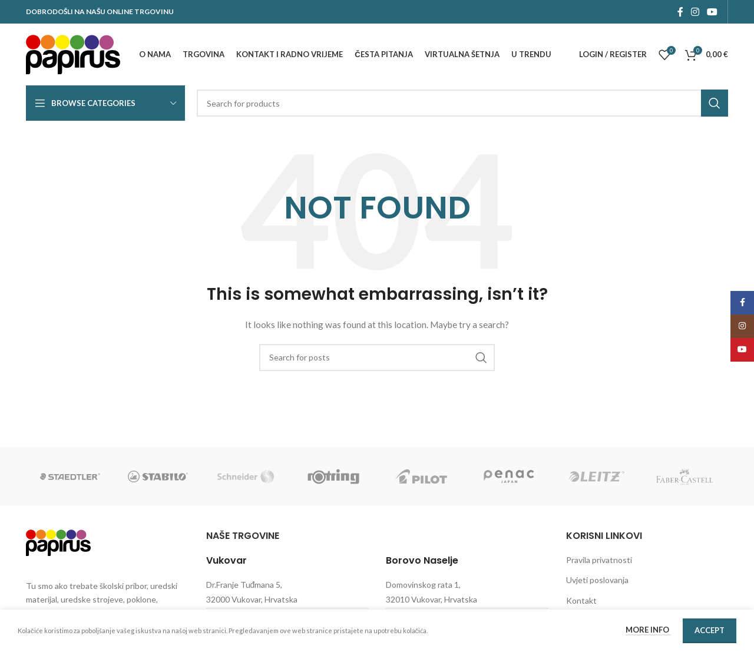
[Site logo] (73, 53)
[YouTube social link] (712, 12)
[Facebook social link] (680, 12)
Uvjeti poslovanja (597, 580)
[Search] (462, 103)
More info (648, 629)
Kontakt (581, 600)
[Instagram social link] (695, 12)
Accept (710, 630)
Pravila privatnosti (599, 560)
